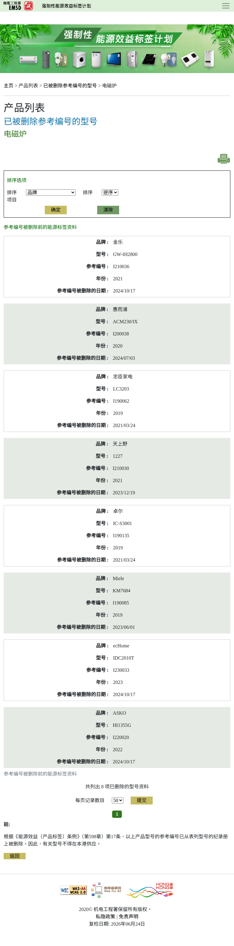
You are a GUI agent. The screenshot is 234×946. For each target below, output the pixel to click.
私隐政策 (105, 916)
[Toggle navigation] (226, 6)
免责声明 (128, 916)
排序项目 (12, 196)
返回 (15, 856)
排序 (88, 192)
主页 (8, 85)
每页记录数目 (90, 800)
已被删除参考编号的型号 (70, 85)
